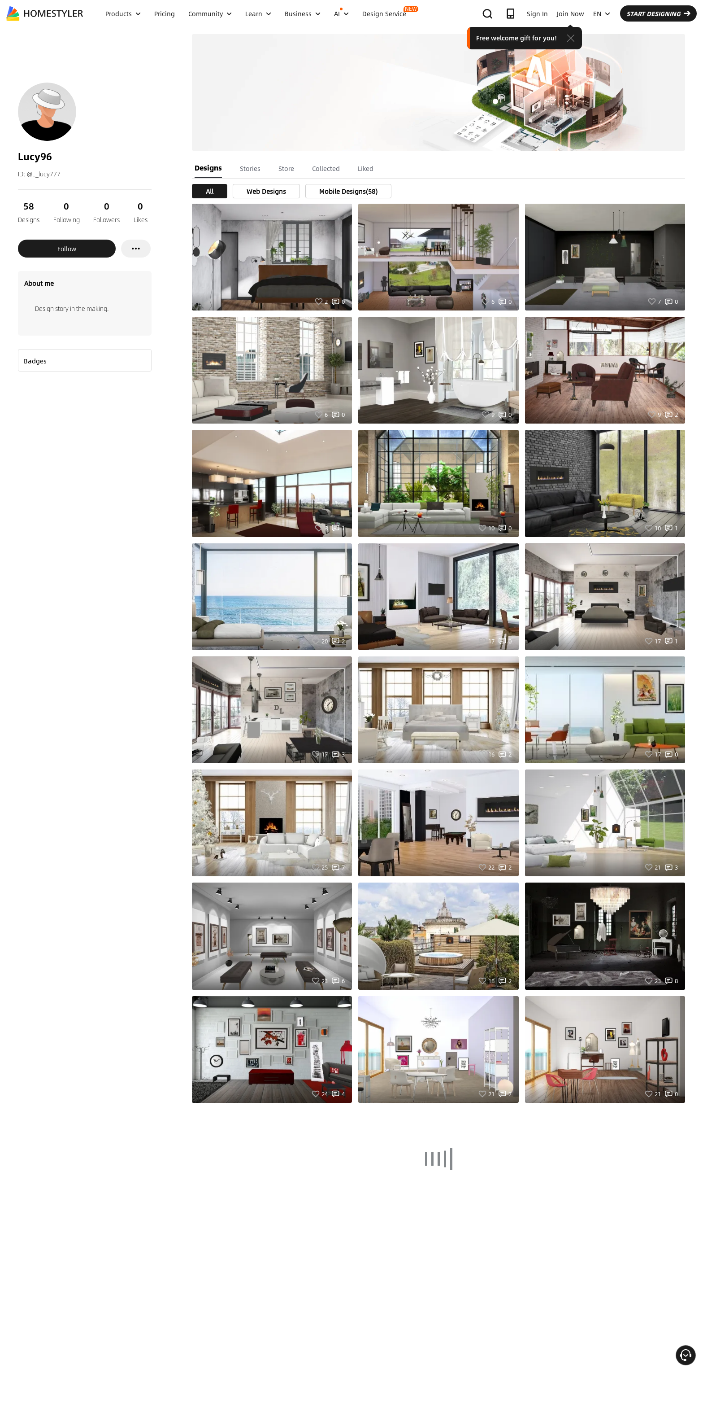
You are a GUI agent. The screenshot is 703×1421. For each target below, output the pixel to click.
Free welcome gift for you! (516, 37)
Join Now (570, 13)
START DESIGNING (658, 13)
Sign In (537, 13)
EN (601, 13)
